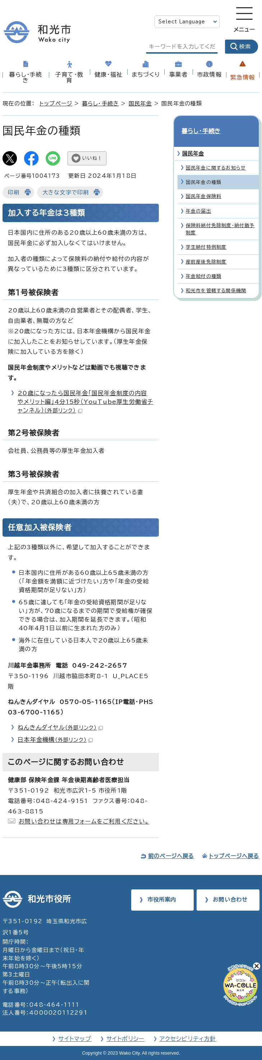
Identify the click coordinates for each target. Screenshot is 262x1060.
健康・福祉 (109, 74)
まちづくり (146, 74)
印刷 (13, 192)
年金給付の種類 (203, 264)
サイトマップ (74, 1039)
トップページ (56, 103)
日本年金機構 (55, 740)
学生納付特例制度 (206, 235)
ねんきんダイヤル (60, 727)
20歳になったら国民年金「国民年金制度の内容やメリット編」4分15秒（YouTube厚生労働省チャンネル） (85, 401)
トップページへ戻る (234, 856)
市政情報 (209, 74)
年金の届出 (198, 199)
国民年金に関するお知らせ (216, 156)
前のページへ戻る (171, 856)
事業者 (178, 74)
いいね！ (92, 158)
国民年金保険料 (203, 184)
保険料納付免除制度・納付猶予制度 (220, 217)
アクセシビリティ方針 (188, 1039)
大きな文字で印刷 (65, 192)
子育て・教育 (69, 77)
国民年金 (140, 103)
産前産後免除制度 (206, 250)
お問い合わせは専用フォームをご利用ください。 (84, 821)
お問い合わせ (230, 899)
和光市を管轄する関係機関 (216, 279)
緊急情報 (242, 77)
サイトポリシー (125, 1039)
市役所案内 (161, 899)
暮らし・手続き (25, 77)
